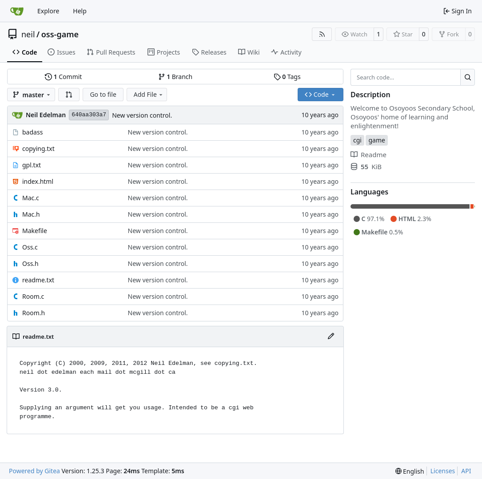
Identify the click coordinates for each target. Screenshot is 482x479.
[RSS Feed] (322, 34)
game (376, 140)
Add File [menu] (149, 94)
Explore (48, 11)
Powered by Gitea (34, 471)
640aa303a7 (89, 114)
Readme (368, 154)
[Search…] (467, 77)
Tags (287, 76)
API (466, 471)
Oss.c (30, 247)
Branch (175, 76)
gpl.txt (31, 165)
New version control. (142, 115)
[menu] (409, 471)
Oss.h (30, 263)
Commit (63, 76)
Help (80, 11)
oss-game (60, 34)
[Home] (16, 11)
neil (28, 34)
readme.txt (38, 280)
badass (32, 132)
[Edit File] (331, 336)
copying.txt (38, 148)
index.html (37, 181)
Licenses (442, 471)
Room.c (33, 296)
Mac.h (31, 214)
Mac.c (30, 198)
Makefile (34, 230)
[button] (69, 94)
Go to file (103, 94)
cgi (357, 140)
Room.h (33, 313)
